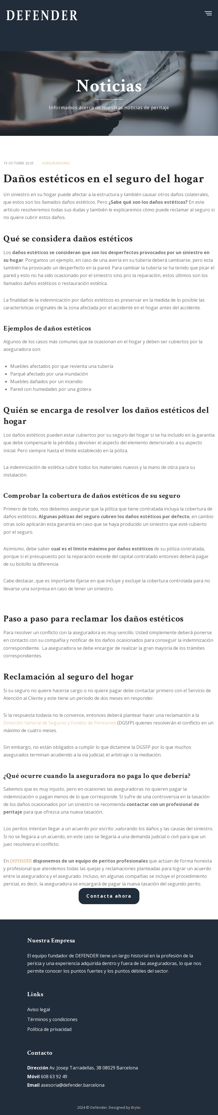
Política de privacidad (49, 1029)
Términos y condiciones (52, 1019)
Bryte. (136, 1107)
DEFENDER (21, 861)
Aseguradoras (56, 163)
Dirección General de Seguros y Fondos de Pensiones (59, 723)
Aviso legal (38, 1009)
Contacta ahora (109, 896)
